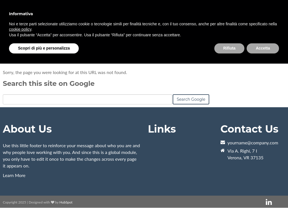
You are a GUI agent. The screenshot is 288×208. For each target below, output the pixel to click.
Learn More (14, 175)
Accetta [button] (263, 48)
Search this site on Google (48, 83)
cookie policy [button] (20, 29)
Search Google (191, 99)
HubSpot (65, 202)
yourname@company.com (253, 142)
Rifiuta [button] (229, 48)
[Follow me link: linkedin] (269, 202)
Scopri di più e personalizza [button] (44, 48)
